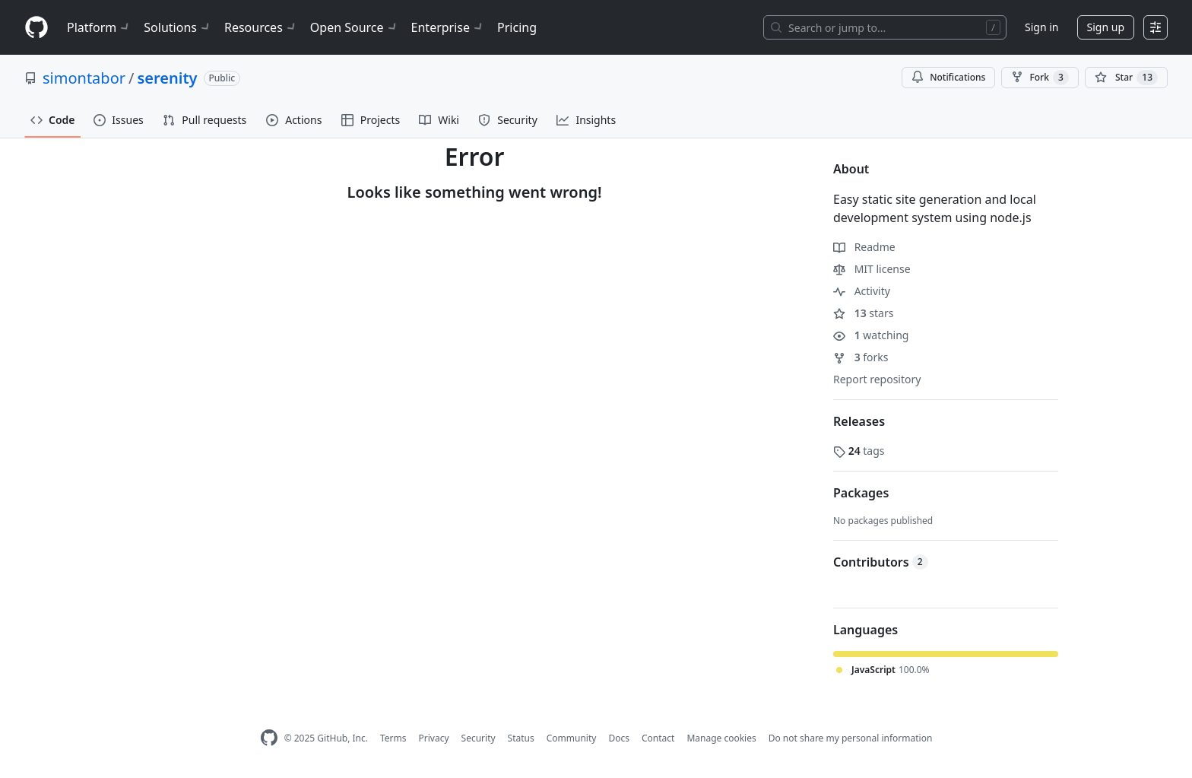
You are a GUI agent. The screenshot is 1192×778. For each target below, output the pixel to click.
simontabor (84, 78)
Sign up (1105, 27)
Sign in (1041, 27)
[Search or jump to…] (885, 27)
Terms (393, 738)
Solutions (178, 27)
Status (521, 738)
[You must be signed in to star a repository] (1126, 77)
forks (861, 357)
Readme (864, 247)
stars (863, 313)
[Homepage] (36, 27)
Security (478, 738)
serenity (167, 78)
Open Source (354, 27)
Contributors (880, 562)
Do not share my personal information (851, 738)
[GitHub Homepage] (269, 738)
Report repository (877, 379)
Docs (618, 738)
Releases (859, 421)
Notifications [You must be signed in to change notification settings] (948, 77)
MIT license (872, 269)
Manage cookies (721, 738)
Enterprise (448, 27)
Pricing (517, 27)
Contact (658, 738)
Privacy (434, 738)
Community (572, 738)
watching (870, 335)
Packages (861, 492)
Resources (261, 27)
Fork (1039, 77)
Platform (99, 27)
